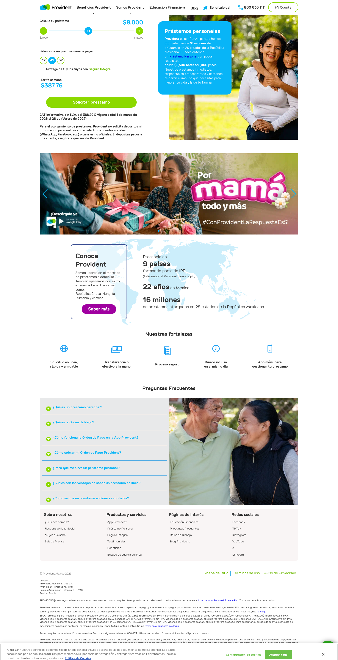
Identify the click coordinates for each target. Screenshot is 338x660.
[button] (293, 194)
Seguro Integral (100, 69)
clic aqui (262, 611)
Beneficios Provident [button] (94, 7)
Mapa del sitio (216, 573)
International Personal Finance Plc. (218, 600)
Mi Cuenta (283, 7)
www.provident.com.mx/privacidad (82, 646)
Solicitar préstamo (91, 102)
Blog (194, 8)
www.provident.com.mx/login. (162, 625)
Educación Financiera (167, 7)
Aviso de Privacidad (280, 573)
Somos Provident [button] (130, 7)
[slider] (88, 31)
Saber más (99, 309)
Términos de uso (246, 573)
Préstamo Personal (183, 56)
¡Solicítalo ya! (216, 7)
